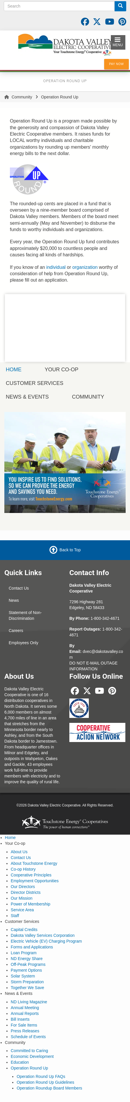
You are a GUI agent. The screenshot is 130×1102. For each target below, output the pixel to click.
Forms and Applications (32, 947)
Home (10, 837)
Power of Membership (30, 904)
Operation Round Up (29, 1068)
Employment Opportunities (35, 880)
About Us (19, 851)
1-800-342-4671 (105, 618)
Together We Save (27, 987)
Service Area (22, 909)
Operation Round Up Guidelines (45, 1082)
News (14, 600)
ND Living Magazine (29, 1002)
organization (85, 267)
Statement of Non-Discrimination (25, 615)
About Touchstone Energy (34, 863)
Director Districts (26, 892)
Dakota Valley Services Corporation (43, 935)
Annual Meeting (25, 1007)
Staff (15, 915)
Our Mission (21, 898)
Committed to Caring (29, 1050)
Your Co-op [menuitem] (61, 369)
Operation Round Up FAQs (41, 1076)
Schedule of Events (28, 1036)
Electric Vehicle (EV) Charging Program (46, 941)
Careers (16, 630)
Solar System (23, 976)
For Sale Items (24, 1025)
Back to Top (70, 550)
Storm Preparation (27, 981)
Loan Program (24, 952)
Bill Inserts (20, 1019)
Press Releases (25, 1031)
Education (20, 1062)
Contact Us (19, 588)
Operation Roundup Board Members (49, 1088)
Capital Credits (24, 929)
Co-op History (23, 869)
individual (56, 267)
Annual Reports (25, 1013)
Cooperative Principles (31, 875)
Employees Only (23, 642)
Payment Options (26, 970)
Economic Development (32, 1056)
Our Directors (23, 886)
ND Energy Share (27, 958)
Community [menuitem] (88, 397)
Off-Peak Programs (28, 964)
